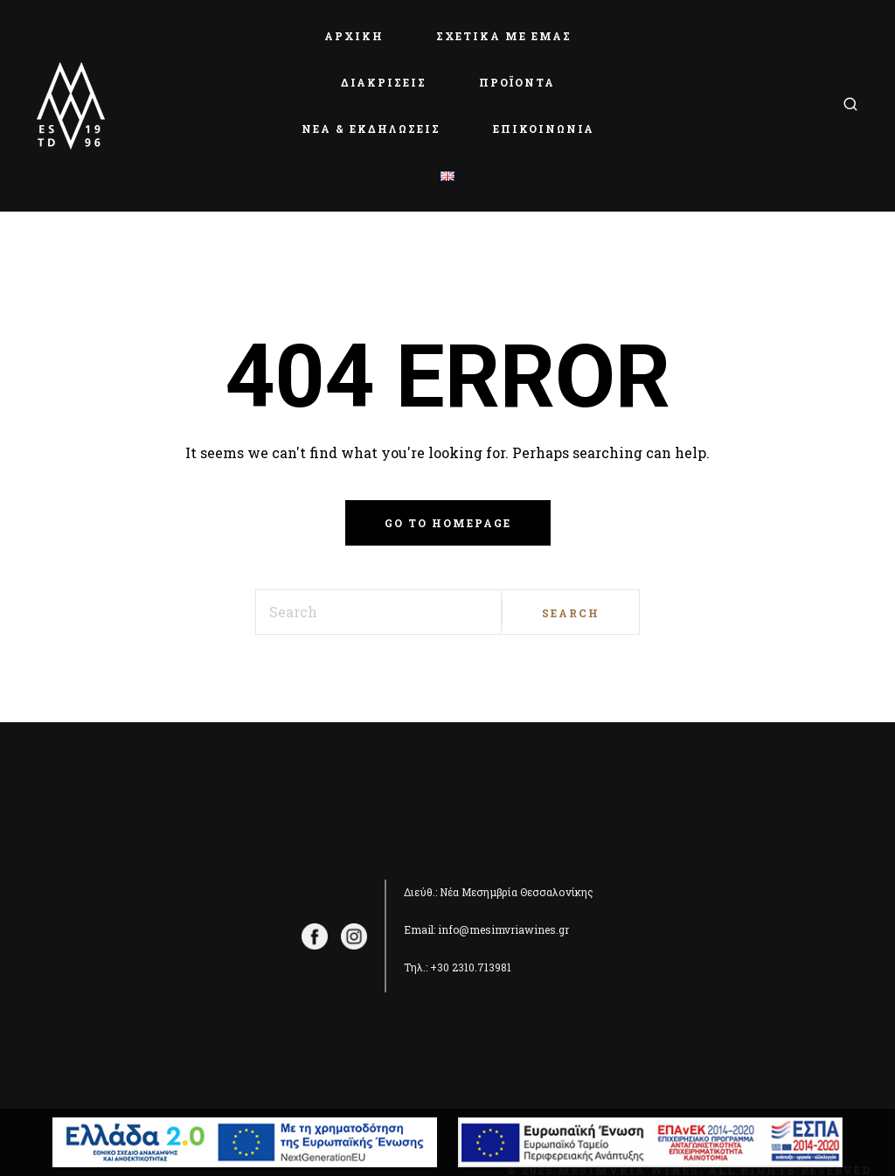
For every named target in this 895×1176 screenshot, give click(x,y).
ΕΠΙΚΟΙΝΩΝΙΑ (543, 129)
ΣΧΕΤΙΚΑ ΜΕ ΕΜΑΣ (504, 36)
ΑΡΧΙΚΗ (354, 36)
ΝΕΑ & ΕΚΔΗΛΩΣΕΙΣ (371, 129)
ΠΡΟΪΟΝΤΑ (517, 82)
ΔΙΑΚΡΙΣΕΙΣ (384, 82)
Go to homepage (448, 523)
